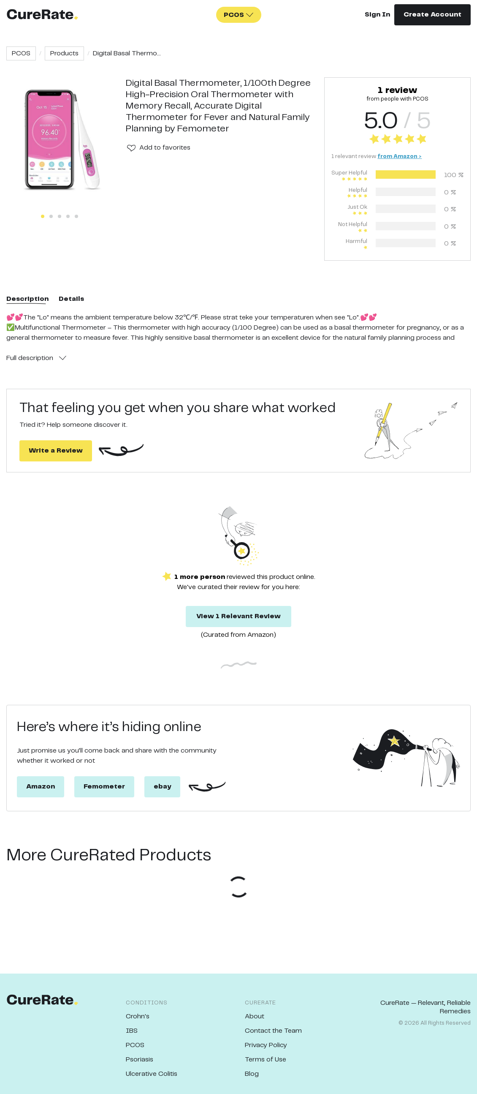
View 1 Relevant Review (238, 616)
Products (64, 53)
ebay (162, 786)
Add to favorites (164, 148)
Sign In (377, 14)
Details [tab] (71, 299)
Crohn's (137, 1016)
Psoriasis (139, 1059)
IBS (132, 1031)
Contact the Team (273, 1031)
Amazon (40, 786)
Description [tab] (27, 299)
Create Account (432, 14)
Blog (252, 1074)
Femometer (104, 786)
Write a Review (56, 450)
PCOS (21, 53)
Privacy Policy (266, 1045)
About (254, 1016)
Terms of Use (265, 1059)
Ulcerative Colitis (151, 1074)
